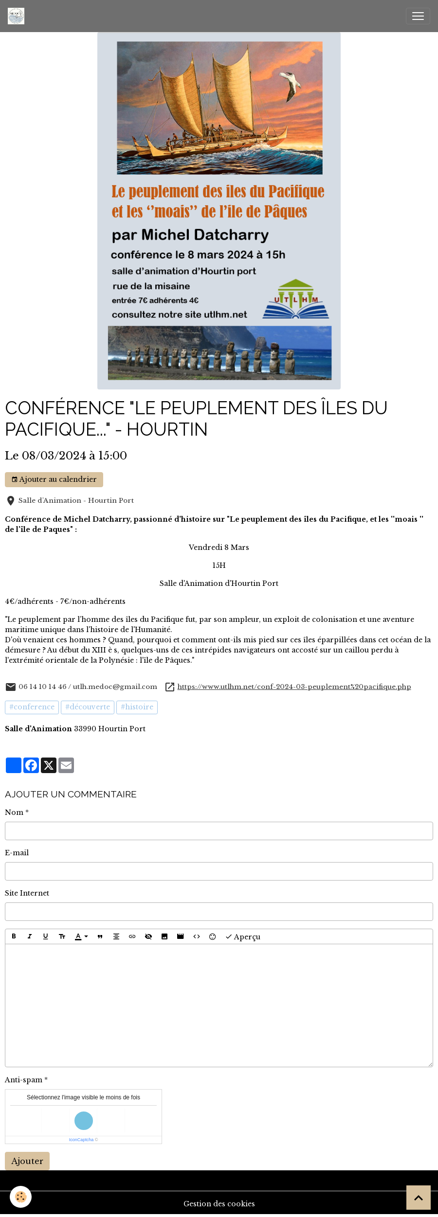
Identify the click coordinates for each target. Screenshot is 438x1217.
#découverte (87, 707)
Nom (14, 812)
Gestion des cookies (219, 1203)
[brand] (18, 16)
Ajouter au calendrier (54, 479)
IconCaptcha (81, 1139)
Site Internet (27, 893)
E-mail (17, 852)
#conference (32, 707)
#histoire (137, 707)
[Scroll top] (418, 1197)
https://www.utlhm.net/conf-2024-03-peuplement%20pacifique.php (294, 687)
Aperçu (242, 936)
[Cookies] (21, 1197)
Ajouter (27, 1161)
